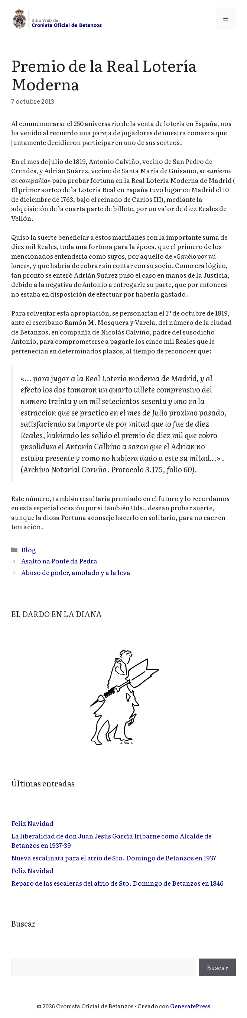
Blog (28, 549)
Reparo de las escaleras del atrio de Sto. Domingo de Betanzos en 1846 (117, 883)
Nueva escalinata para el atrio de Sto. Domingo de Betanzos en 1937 (113, 857)
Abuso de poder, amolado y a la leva (75, 572)
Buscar (217, 967)
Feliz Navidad (32, 823)
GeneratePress (190, 1006)
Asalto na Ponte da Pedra (59, 560)
